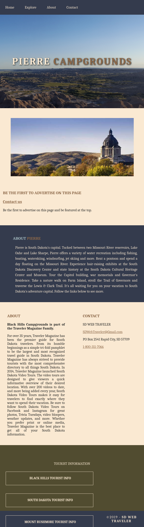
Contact (72, 7)
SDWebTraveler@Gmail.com (103, 332)
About (51, 7)
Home (9, 7)
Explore (30, 7)
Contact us (12, 201)
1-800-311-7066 (93, 347)
